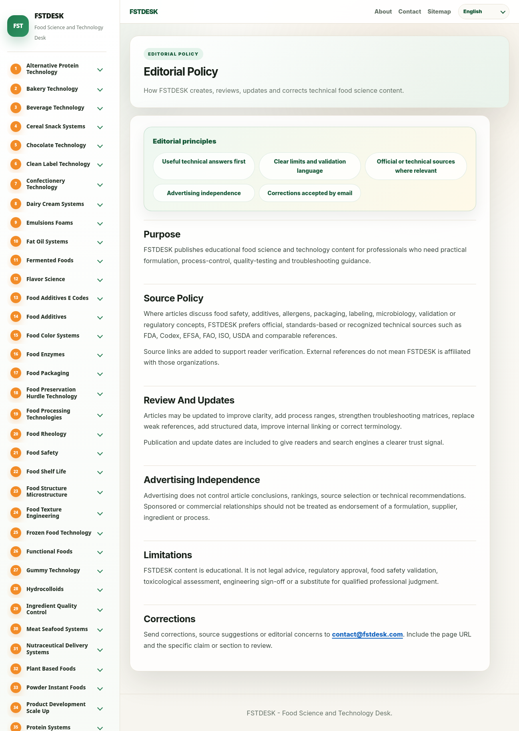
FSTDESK (144, 12)
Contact (410, 11)
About (383, 11)
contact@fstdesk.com (367, 634)
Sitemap (439, 11)
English (472, 11)
